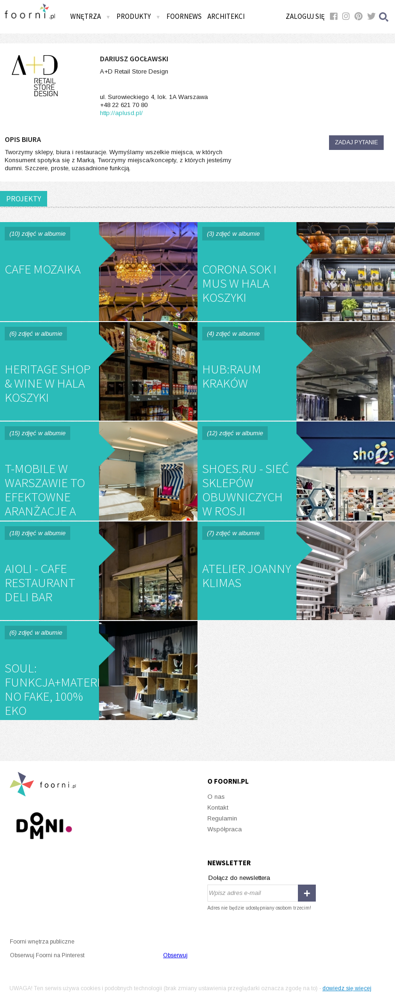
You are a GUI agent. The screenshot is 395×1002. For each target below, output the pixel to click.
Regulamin (222, 818)
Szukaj (384, 16)
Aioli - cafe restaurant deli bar (99, 571)
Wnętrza (90, 16)
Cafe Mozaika (99, 271)
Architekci (226, 16)
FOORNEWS (184, 16)
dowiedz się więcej (346, 988)
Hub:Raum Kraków (296, 371)
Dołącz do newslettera (239, 877)
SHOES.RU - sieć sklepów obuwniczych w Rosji (296, 471)
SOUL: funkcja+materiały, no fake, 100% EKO (99, 670)
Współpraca (224, 829)
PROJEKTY (23, 198)
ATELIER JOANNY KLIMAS (296, 571)
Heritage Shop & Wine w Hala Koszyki (99, 371)
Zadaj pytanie (356, 142)
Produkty (138, 16)
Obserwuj (175, 955)
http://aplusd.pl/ (121, 112)
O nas (216, 796)
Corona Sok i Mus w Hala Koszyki (296, 271)
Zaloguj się (305, 16)
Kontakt (217, 807)
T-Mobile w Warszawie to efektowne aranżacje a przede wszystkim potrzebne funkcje (99, 471)
